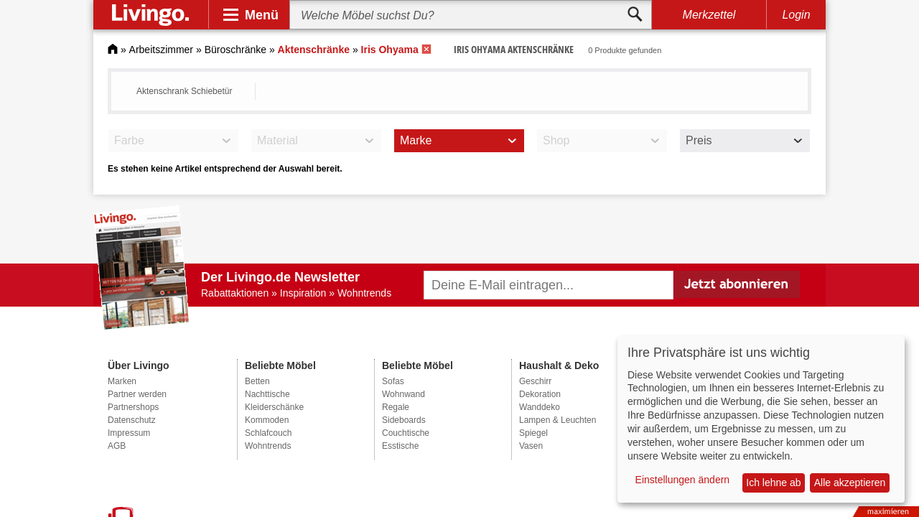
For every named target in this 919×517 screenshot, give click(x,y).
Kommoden (267, 420)
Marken (122, 381)
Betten (257, 381)
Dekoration (540, 394)
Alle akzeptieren (850, 482)
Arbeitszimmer (161, 49)
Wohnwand (403, 394)
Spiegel (533, 433)
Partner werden (137, 394)
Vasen (531, 446)
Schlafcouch (268, 433)
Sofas (393, 381)
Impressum (129, 433)
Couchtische (405, 433)
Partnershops (133, 407)
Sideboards (404, 420)
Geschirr (535, 381)
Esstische (400, 446)
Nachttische (267, 394)
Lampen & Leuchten (557, 420)
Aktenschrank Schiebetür (184, 91)
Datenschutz (132, 420)
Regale (395, 407)
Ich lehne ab (773, 482)
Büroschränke (235, 49)
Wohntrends (268, 446)
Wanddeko (539, 407)
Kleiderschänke (274, 407)
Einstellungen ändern (682, 479)
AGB (117, 446)
